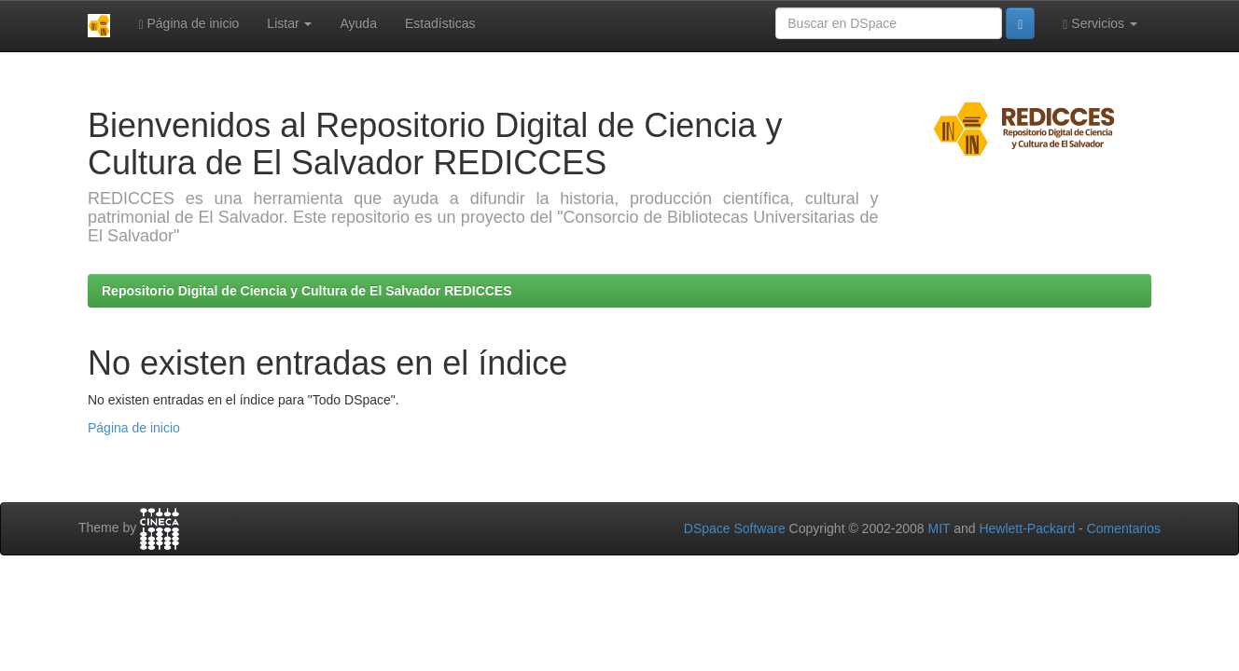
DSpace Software (735, 528)
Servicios (1100, 24)
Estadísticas (440, 23)
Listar (289, 23)
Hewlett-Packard (1027, 528)
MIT (938, 528)
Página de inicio (188, 24)
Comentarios (1124, 528)
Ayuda (358, 23)
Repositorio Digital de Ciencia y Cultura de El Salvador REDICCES (307, 290)
